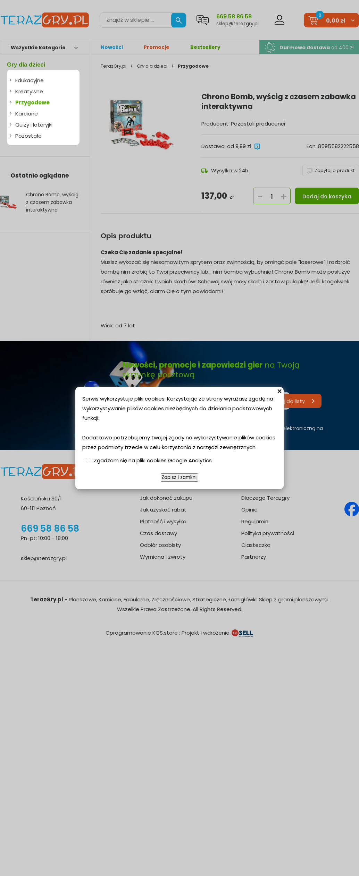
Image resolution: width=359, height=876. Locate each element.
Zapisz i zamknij (179, 477)
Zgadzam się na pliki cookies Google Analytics (153, 460)
